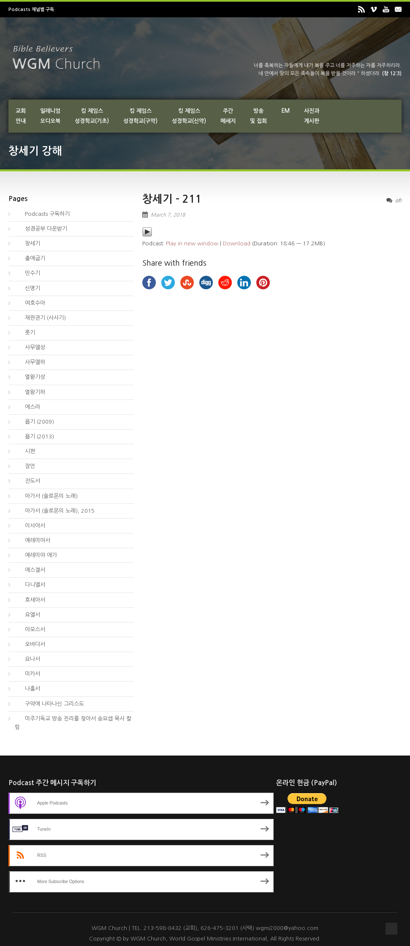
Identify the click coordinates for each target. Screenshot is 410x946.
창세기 (27, 243)
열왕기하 (30, 392)
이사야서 (30, 525)
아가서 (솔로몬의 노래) (46, 496)
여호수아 (30, 303)
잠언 (25, 466)
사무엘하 (30, 362)
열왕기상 (30, 377)
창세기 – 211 (171, 199)
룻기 (25, 332)
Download (236, 243)
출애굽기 (30, 258)
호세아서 (30, 600)
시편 (25, 451)
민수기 (27, 273)
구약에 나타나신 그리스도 (49, 704)
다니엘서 (30, 584)
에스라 (27, 407)
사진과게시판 (311, 116)
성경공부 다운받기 (41, 228)
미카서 (27, 674)
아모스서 (30, 629)
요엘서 (27, 614)
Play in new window (192, 243)
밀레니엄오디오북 (50, 116)
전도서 (27, 481)
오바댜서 (30, 644)
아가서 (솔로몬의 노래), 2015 (55, 511)
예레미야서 (32, 540)
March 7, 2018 (168, 214)
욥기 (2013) (34, 436)
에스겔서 (30, 570)
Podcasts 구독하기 (42, 214)
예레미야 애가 (36, 555)
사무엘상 (30, 347)
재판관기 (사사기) (40, 318)
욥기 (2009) (34, 421)
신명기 (27, 288)
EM (285, 111)
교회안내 (21, 116)
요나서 (27, 659)
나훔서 (27, 688)
